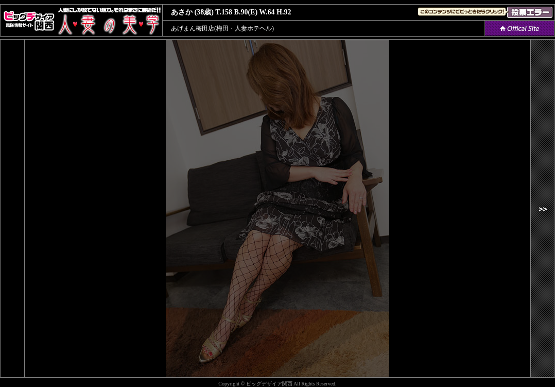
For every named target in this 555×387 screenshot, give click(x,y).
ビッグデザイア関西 (269, 383)
